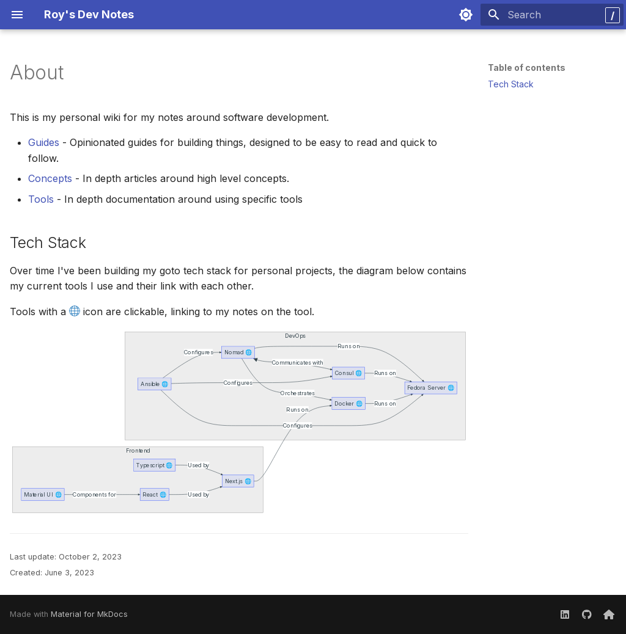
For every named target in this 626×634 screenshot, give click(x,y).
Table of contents (526, 67)
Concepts (50, 178)
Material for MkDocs (89, 614)
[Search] (552, 15)
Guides (43, 142)
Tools (41, 199)
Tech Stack (511, 84)
